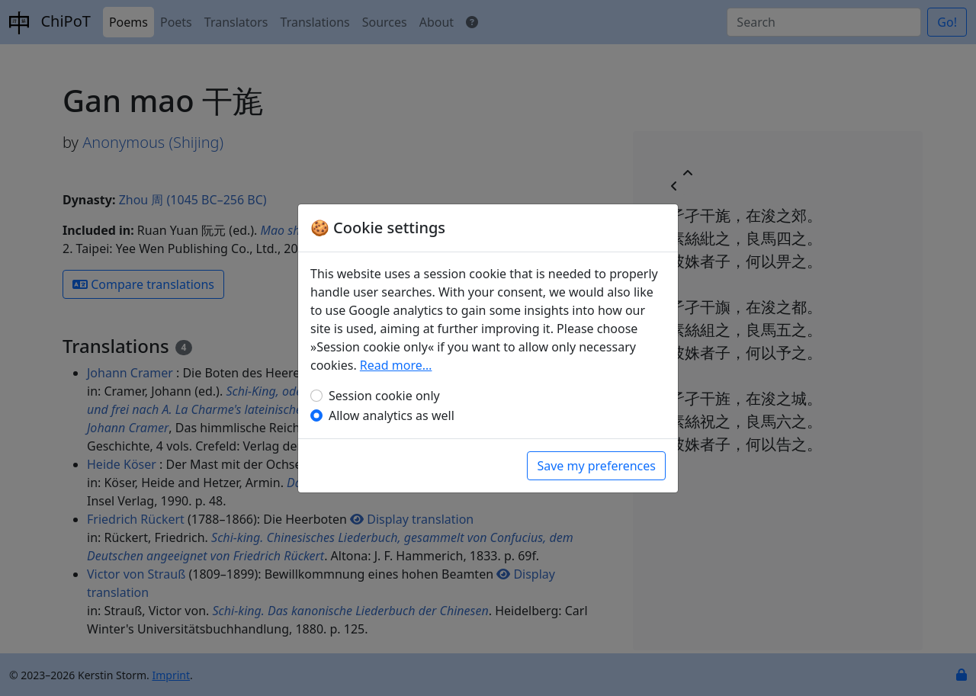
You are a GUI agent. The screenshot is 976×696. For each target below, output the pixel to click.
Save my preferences (596, 465)
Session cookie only (384, 395)
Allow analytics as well (391, 415)
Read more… (396, 365)
